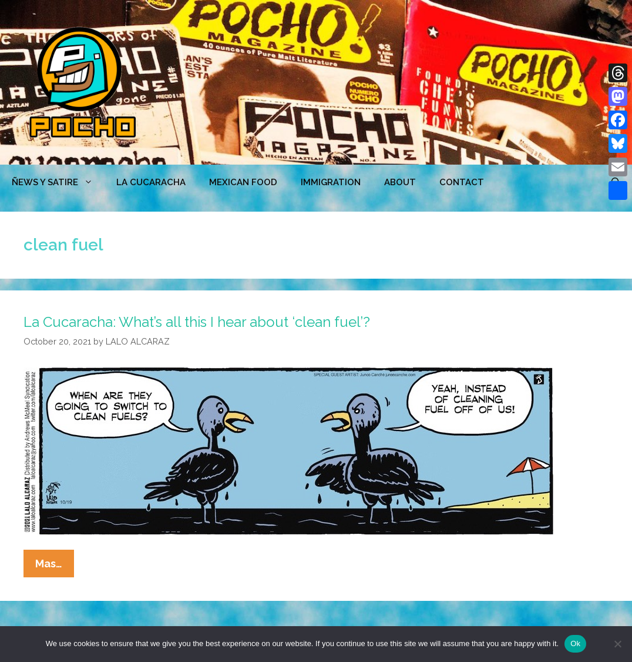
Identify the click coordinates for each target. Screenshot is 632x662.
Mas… (54, 566)
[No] (617, 644)
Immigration (331, 182)
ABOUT (400, 182)
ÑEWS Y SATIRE (58, 182)
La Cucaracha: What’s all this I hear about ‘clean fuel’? (196, 321)
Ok (575, 643)
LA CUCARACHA (151, 182)
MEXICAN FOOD (243, 182)
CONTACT (461, 182)
